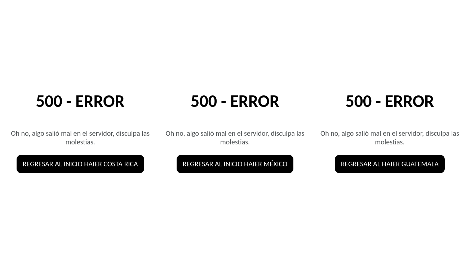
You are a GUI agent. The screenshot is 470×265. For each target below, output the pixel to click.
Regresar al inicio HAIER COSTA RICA (80, 164)
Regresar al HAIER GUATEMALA (390, 164)
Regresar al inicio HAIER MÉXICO (235, 164)
